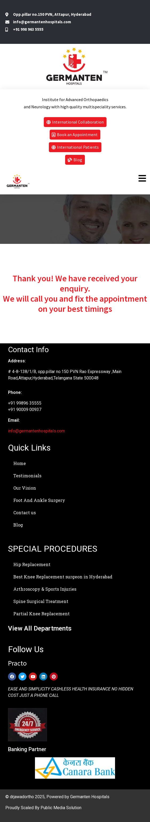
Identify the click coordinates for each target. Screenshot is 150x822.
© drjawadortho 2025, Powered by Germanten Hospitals (57, 796)
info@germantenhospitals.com (36, 430)
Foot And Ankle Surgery (39, 500)
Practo (17, 663)
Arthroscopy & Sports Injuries (44, 589)
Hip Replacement (31, 564)
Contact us (24, 512)
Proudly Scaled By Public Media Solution (43, 807)
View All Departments (40, 628)
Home (19, 463)
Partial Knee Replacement (41, 613)
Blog (18, 525)
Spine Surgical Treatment (40, 601)
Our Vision (24, 488)
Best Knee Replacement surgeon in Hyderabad (62, 576)
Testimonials (27, 475)
